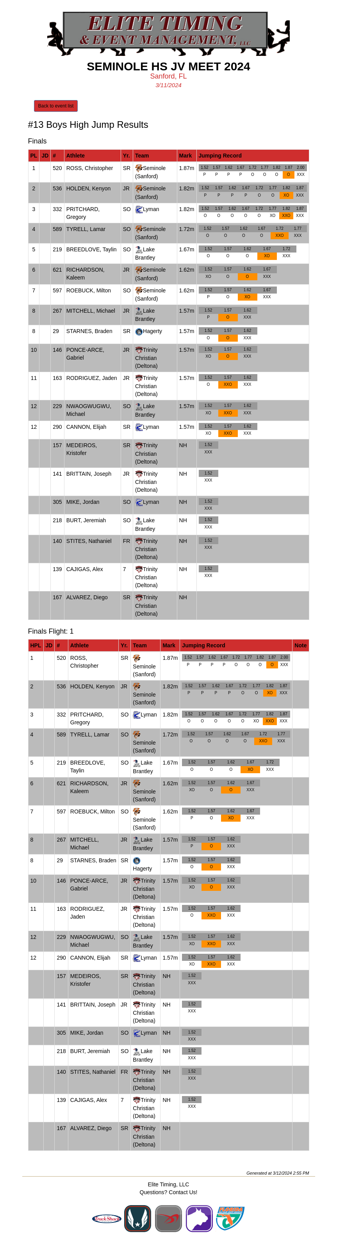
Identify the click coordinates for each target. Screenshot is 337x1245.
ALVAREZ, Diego (87, 597)
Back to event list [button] (56, 106)
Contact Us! (183, 1192)
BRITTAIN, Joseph (89, 474)
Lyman (151, 209)
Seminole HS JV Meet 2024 (168, 66)
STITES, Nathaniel (89, 541)
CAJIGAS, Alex (84, 569)
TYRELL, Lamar (85, 229)
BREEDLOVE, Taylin (91, 249)
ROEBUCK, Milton (88, 290)
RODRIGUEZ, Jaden (91, 378)
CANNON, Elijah (86, 427)
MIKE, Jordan (83, 502)
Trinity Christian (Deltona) (146, 358)
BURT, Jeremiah (86, 520)
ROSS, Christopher (89, 168)
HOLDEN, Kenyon (88, 188)
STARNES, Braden (89, 331)
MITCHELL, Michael (90, 311)
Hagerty (152, 331)
